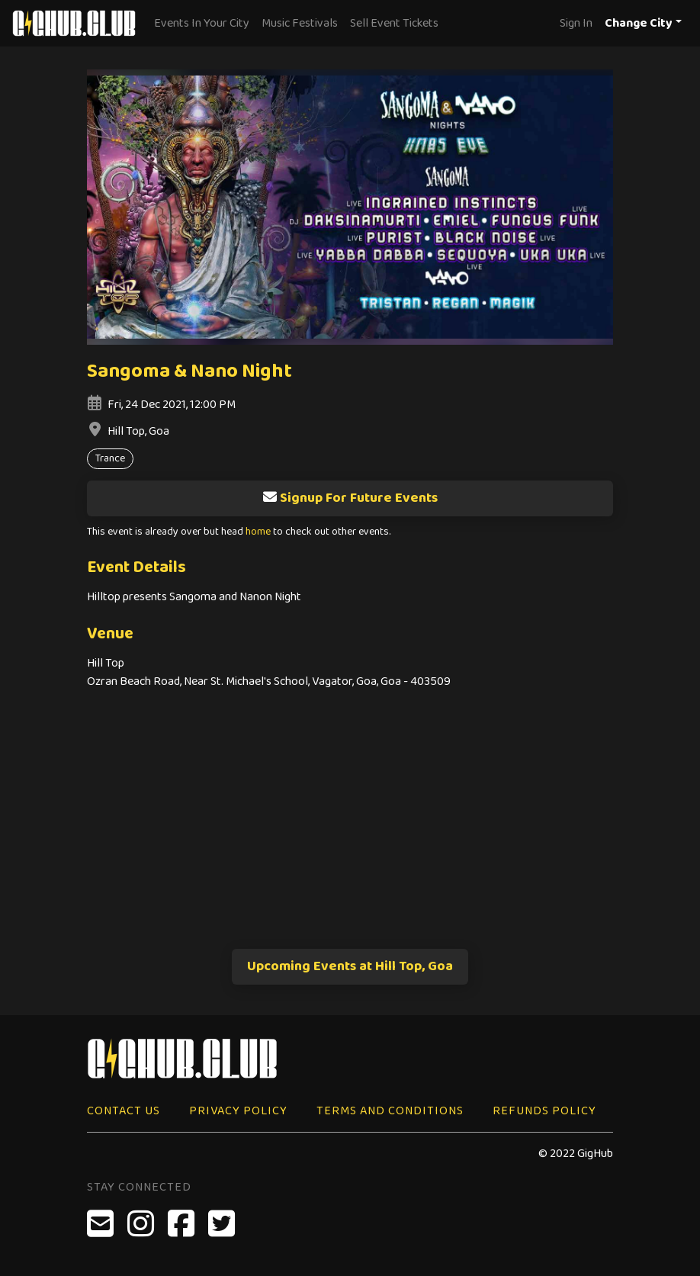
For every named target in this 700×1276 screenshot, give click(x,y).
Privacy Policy (238, 1111)
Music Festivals (300, 23)
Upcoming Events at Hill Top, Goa (350, 966)
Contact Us (123, 1111)
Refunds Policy (544, 1111)
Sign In (576, 23)
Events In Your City (201, 23)
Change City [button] (639, 23)
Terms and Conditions (390, 1111)
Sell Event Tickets (394, 23)
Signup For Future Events (350, 498)
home (258, 532)
